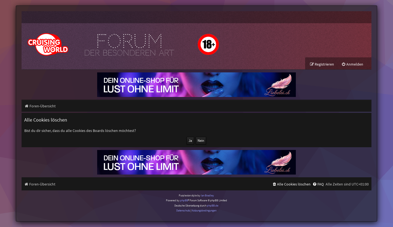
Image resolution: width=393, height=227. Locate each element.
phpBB (184, 200)
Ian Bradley (207, 195)
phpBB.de (212, 205)
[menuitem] (352, 64)
